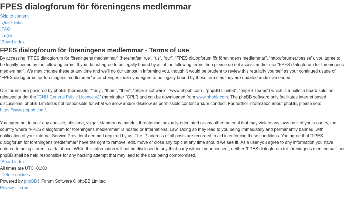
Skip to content (14, 16)
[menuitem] (5, 29)
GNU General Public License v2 (69, 97)
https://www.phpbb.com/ (23, 110)
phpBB (30, 181)
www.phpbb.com (212, 97)
